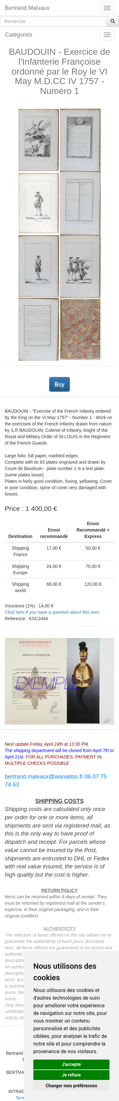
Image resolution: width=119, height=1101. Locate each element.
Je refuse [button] (71, 1074)
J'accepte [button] (71, 1064)
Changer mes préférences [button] (71, 1085)
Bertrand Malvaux (27, 8)
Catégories (18, 35)
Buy (59, 384)
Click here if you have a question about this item (52, 612)
